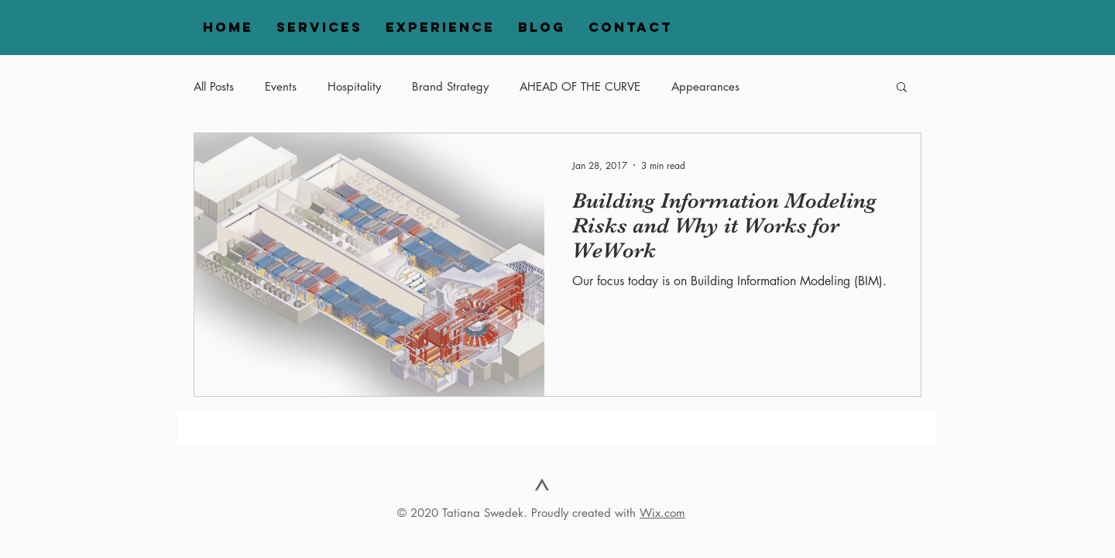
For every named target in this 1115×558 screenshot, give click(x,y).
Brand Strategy (450, 86)
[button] (901, 88)
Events (281, 86)
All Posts (214, 86)
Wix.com (662, 512)
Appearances (705, 86)
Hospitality (354, 86)
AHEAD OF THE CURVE (580, 86)
